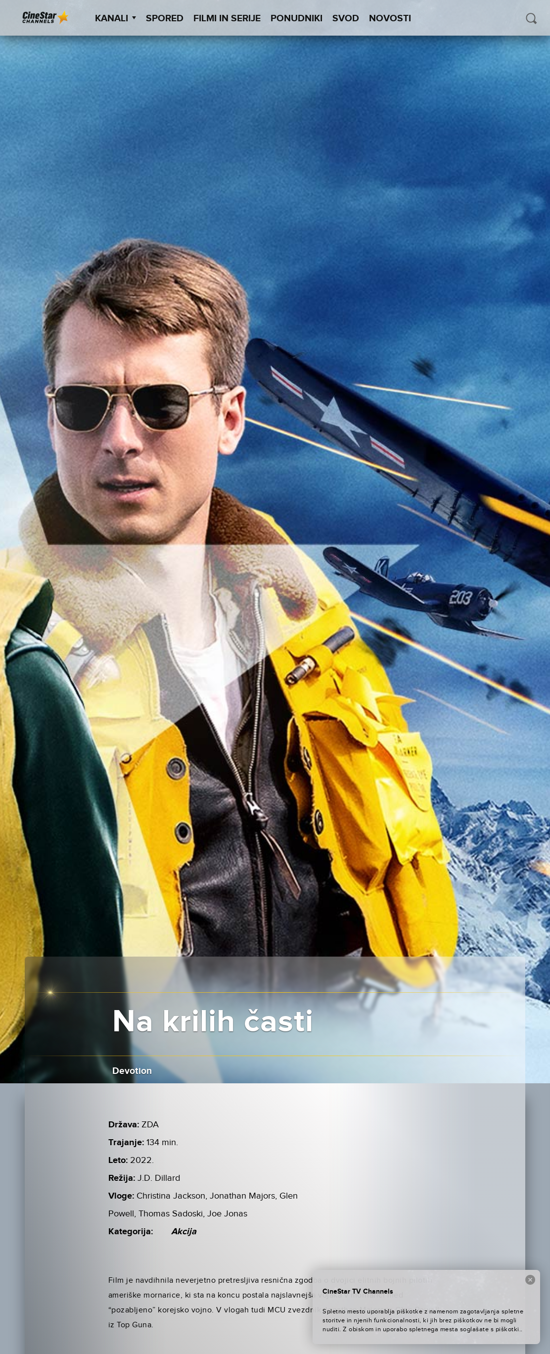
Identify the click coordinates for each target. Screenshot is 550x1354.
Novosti (390, 18)
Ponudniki (296, 18)
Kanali (115, 18)
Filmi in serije (227, 18)
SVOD (345, 18)
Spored (164, 18)
